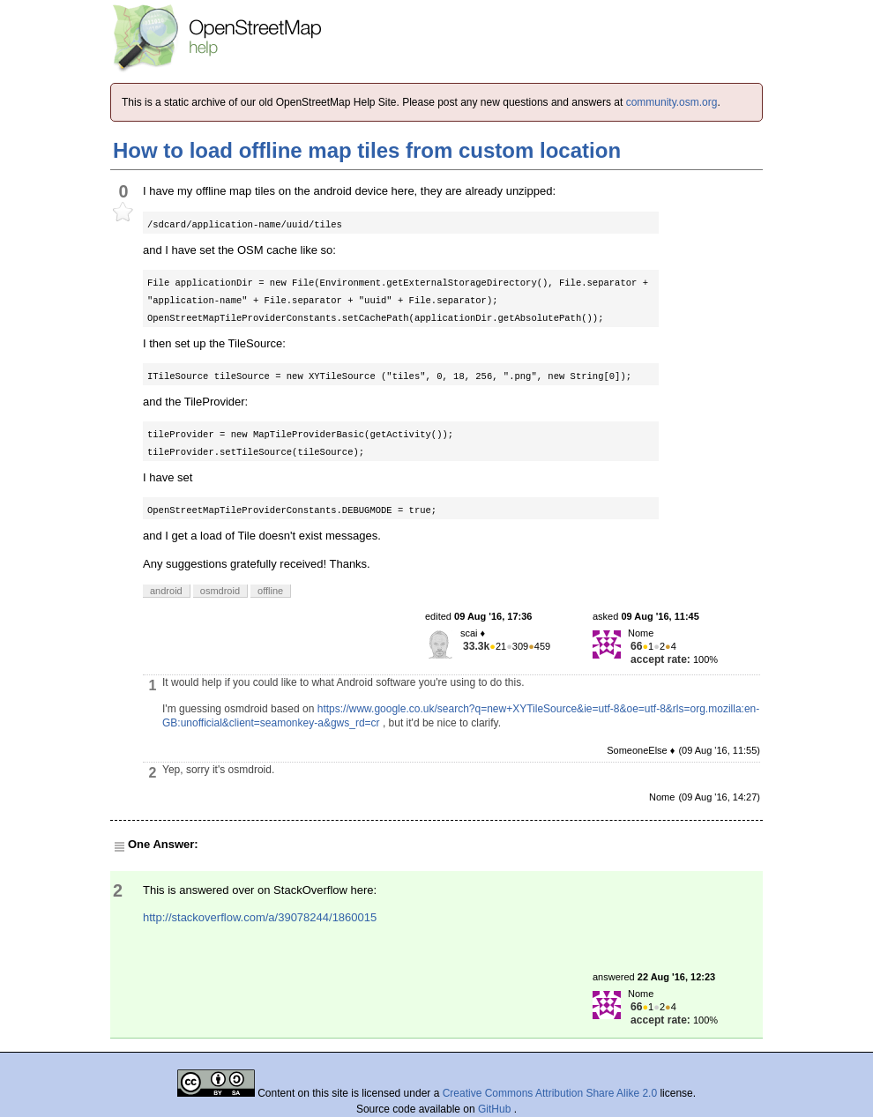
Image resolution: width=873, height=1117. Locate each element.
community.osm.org (672, 102)
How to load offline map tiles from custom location (367, 150)
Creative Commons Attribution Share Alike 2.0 (550, 1093)
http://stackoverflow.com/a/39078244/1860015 (260, 917)
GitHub (496, 1109)
